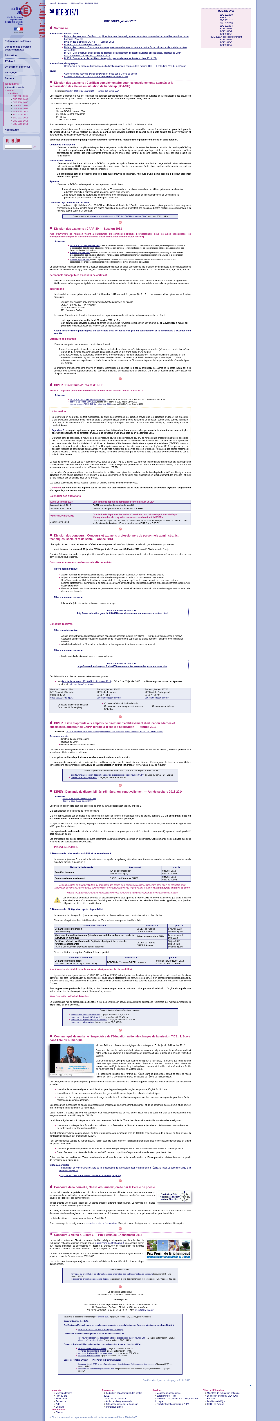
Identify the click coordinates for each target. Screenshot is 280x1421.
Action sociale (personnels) (119, 1401)
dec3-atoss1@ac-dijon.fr (62, 697)
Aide (58, 1404)
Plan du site (61, 1396)
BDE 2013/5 (226, 39)
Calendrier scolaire (15, 87)
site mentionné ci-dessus (82, 684)
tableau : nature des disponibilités (85, 1015)
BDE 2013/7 (226, 45)
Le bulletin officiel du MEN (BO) (222, 1396)
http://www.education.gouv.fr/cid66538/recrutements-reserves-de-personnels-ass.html (122, 666)
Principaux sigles (114, 1407)
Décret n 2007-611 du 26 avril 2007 (78, 801)
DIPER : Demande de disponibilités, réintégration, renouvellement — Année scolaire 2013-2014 (110, 58)
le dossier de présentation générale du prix (90, 1279)
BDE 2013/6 (226, 42)
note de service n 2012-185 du (90, 404)
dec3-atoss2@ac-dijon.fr (109, 697)
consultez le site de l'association (101, 1223)
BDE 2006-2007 (20, 102)
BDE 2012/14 (226, 26)
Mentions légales (64, 1393)
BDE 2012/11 (226, 17)
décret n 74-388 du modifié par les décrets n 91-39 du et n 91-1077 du (114, 731)
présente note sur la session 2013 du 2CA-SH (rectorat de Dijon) (119, 216)
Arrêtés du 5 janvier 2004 (108, 91)
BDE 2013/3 (226, 34)
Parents (9, 78)
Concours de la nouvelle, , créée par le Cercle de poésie (100, 74)
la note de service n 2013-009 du (86, 681)
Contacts (60, 1407)
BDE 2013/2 (226, 31)
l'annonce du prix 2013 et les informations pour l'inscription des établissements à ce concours (112, 1274)
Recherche (61, 1401)
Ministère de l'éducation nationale (223, 1393)
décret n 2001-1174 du (88, 399)
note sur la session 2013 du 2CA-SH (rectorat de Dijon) (101, 1329)
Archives (79, 3)
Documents (62, 3)
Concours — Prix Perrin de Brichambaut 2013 (96, 76)
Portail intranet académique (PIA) (173, 1404)
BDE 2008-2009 (20, 108)
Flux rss (59, 1412)
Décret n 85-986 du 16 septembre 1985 (79, 799)
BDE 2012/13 (226, 23)
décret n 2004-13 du (85, 246)
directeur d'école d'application (84, 777)
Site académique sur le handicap (122, 1404)
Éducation (11, 55)
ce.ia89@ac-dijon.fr (144, 1310)
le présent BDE (102, 1317)
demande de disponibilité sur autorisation (89, 1020)
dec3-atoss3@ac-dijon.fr (157, 697)
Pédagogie (11, 72)
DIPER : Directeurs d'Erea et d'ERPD (82, 44)
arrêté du (80, 253)
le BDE (72, 3)
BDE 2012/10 (226, 15)
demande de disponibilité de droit (85, 1017)
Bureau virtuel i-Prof (166, 1396)
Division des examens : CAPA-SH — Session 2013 (89, 42)
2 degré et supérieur (17, 66)
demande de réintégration (82, 1022)
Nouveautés (61, 1398)
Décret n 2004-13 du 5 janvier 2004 (80, 91)
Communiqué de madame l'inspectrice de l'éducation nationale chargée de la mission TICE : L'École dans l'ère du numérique (125, 66)
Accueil (53, 3)
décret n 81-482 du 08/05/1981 (83, 402)
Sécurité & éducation (116, 1398)
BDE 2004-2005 (20, 96)
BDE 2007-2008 (20, 105)
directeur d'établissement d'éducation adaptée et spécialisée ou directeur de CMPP (107, 775)
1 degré (10, 61)
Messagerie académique (169, 1393)
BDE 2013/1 (226, 28)
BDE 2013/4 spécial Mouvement (226, 37)
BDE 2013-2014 (20, 124)
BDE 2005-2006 (20, 99)
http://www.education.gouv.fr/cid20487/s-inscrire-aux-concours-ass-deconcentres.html (122, 613)
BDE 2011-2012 (20, 118)
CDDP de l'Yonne (215, 1404)
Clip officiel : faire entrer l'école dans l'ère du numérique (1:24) (90, 1175)
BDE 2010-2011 (20, 114)
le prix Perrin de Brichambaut (109, 1243)
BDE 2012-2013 (91, 3)
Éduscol (211, 1398)
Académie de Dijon (216, 1401)
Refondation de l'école (18, 41)
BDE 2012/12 (226, 20)
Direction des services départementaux (18, 48)
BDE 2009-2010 (20, 111)
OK (34, 146)
